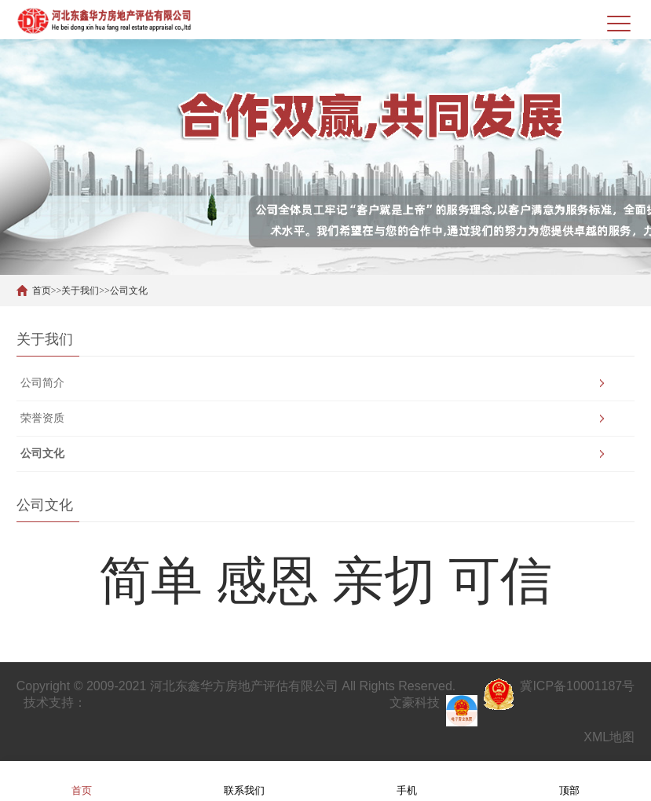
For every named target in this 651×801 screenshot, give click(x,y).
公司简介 (42, 383)
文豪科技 (415, 702)
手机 (407, 780)
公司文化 (129, 290)
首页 (41, 290)
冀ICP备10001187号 (577, 686)
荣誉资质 (42, 418)
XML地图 (609, 737)
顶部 (569, 780)
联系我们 (244, 780)
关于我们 (80, 290)
